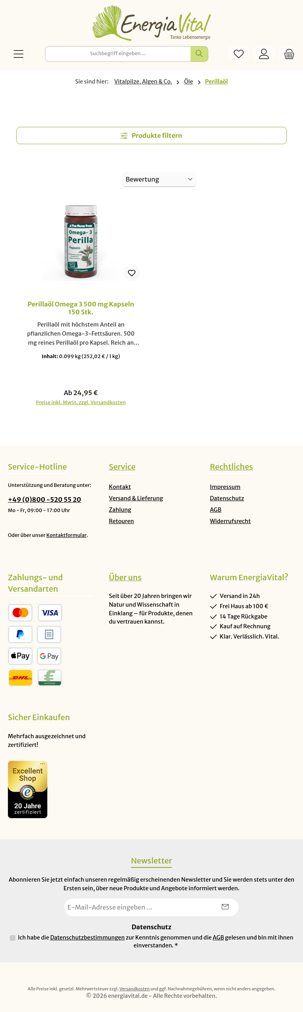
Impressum (225, 486)
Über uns (125, 577)
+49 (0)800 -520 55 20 (44, 499)
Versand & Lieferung (136, 498)
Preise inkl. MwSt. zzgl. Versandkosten (80, 403)
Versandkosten (135, 989)
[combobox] (118, 54)
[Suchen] (199, 54)
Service (122, 467)
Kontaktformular (66, 535)
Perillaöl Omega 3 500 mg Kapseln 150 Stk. (81, 308)
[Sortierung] (159, 179)
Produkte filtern (151, 135)
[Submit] (225, 907)
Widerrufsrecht (230, 521)
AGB (215, 509)
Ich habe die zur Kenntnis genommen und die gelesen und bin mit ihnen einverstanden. (155, 941)
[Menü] (18, 54)
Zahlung (120, 509)
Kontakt (120, 486)
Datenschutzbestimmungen (87, 937)
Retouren (121, 521)
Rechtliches (231, 467)
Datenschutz (227, 498)
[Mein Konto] (264, 54)
